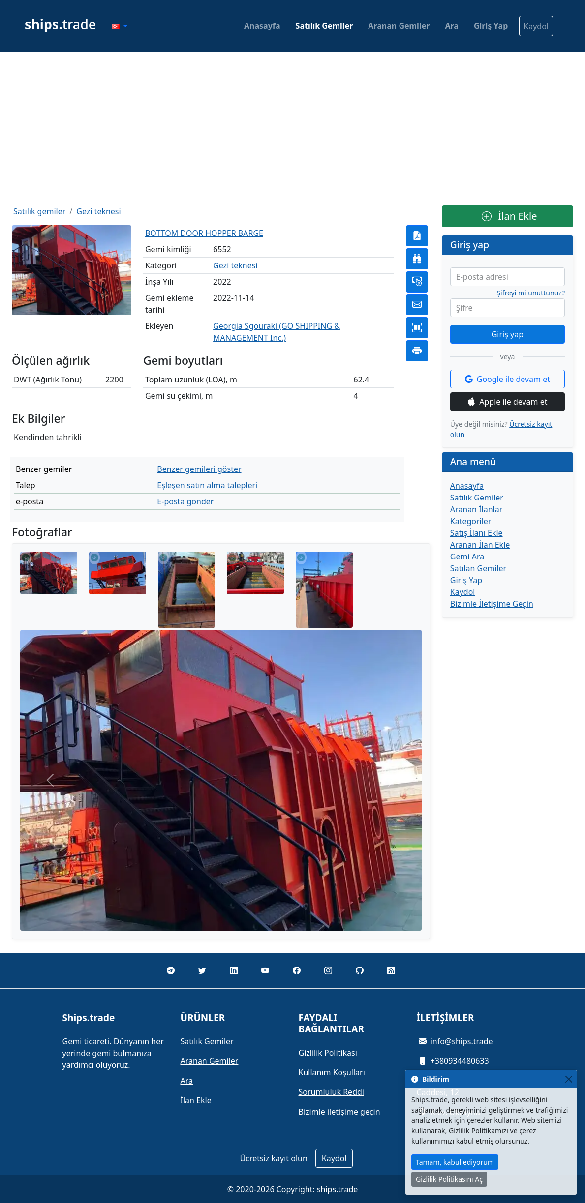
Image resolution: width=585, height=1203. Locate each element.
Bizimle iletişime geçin (339, 1111)
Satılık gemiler (39, 211)
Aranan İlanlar (476, 509)
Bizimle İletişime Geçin (491, 603)
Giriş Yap (491, 25)
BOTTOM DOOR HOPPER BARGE (204, 233)
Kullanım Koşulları (332, 1072)
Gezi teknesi (98, 211)
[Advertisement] (292, 129)
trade (60, 24)
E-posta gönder (185, 501)
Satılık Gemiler (324, 25)
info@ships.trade (462, 1041)
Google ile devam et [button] (507, 379)
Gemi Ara (467, 556)
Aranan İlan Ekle (480, 544)
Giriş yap (507, 334)
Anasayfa (262, 25)
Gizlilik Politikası (328, 1052)
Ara (452, 25)
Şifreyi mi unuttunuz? (530, 293)
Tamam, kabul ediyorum (455, 1162)
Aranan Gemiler (399, 25)
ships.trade (337, 1189)
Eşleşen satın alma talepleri (207, 485)
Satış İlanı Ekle (476, 533)
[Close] (568, 1079)
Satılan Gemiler (478, 568)
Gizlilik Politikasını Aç (449, 1179)
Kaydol (536, 26)
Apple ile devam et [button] (507, 401)
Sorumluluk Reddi (331, 1091)
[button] (119, 26)
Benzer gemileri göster (199, 469)
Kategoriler (471, 521)
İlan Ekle (509, 216)
